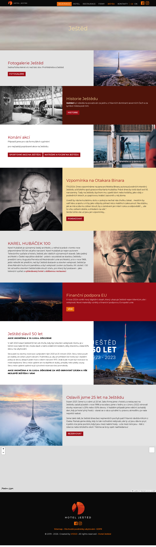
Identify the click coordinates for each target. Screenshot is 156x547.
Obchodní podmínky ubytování (79, 531)
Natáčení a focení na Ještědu (62, 156)
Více (70, 311)
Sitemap (58, 531)
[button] (78, 468)
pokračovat (75, 220)
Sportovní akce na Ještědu (25, 156)
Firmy (101, 5)
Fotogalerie (16, 76)
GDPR (99, 531)
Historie (73, 114)
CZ (132, 5)
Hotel (76, 5)
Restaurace (89, 5)
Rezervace (64, 5)
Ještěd (111, 5)
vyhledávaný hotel (34, 273)
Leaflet (135, 493)
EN (136, 5)
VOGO (74, 536)
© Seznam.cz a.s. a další (147, 493)
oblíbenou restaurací (55, 273)
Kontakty (123, 5)
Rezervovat (75, 435)
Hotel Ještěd (104, 536)
